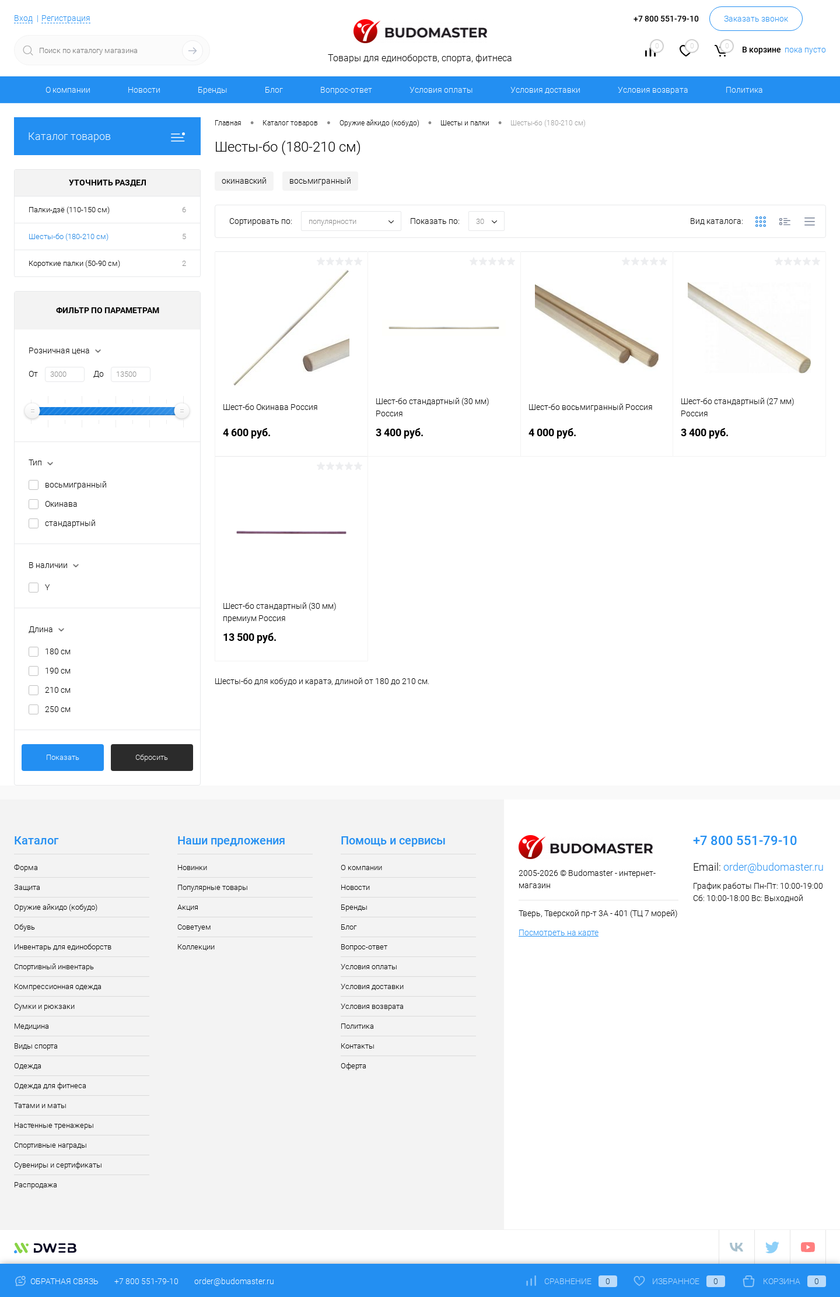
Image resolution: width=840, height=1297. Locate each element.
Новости (144, 89)
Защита (27, 887)
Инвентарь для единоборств (62, 946)
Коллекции (196, 946)
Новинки (192, 867)
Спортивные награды (50, 1145)
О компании (68, 89)
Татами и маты (40, 1105)
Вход (23, 18)
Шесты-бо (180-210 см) (68, 236)
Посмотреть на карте (558, 932)
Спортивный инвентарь (54, 966)
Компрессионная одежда (58, 986)
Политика (744, 89)
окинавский (244, 180)
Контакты (357, 1046)
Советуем (194, 927)
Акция (187, 907)
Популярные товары (212, 887)
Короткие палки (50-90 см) (74, 263)
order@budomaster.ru (773, 867)
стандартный (70, 523)
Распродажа (35, 1184)
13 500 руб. (291, 644)
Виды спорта (36, 1046)
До (98, 373)
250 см (58, 709)
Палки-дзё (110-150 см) (69, 209)
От (33, 373)
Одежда (27, 1065)
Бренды (213, 89)
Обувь (24, 927)
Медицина (31, 1026)
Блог (274, 89)
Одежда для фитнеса (50, 1085)
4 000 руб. (597, 439)
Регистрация (65, 18)
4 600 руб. (291, 439)
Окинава (61, 504)
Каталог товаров (107, 136)
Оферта (353, 1065)
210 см (58, 690)
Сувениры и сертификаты (58, 1165)
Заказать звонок (756, 18)
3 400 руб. (444, 439)
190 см (58, 670)
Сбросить (151, 757)
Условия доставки (545, 89)
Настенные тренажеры (54, 1125)
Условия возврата (653, 89)
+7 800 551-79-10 (146, 1281)
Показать (62, 757)
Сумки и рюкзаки (44, 1006)
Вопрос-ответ (346, 89)
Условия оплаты (441, 89)
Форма (26, 867)
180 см (58, 651)
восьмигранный (76, 484)
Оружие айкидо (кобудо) (55, 907)
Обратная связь (56, 1281)
